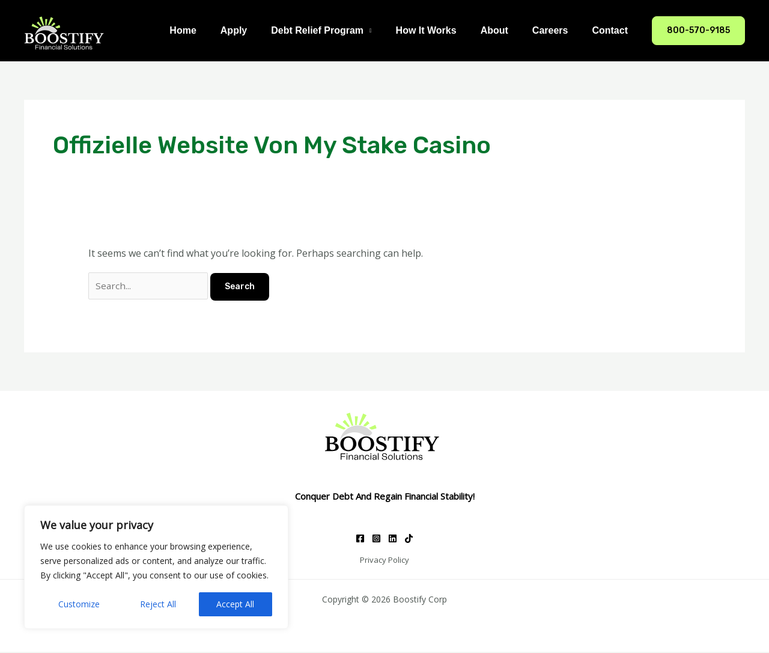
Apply (260, 30)
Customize (79, 604)
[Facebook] (360, 540)
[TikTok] (409, 540)
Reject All (158, 604)
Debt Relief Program (339, 30)
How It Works (443, 30)
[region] (156, 567)
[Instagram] (376, 540)
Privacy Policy (384, 561)
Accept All (235, 604)
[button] (698, 30)
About (506, 30)
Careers (558, 30)
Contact (612, 30)
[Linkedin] (392, 540)
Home (214, 30)
